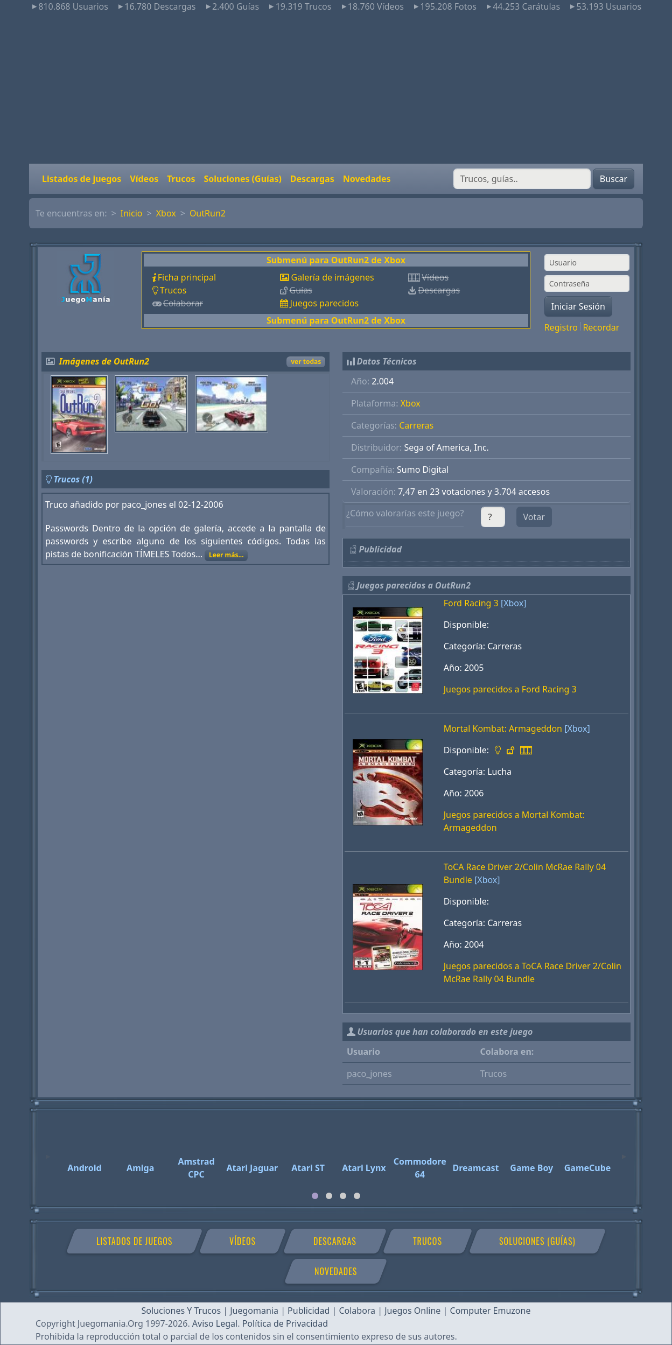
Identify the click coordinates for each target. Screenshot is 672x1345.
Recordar (601, 327)
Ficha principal (187, 277)
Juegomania (254, 1310)
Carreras (416, 425)
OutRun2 (208, 213)
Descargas (312, 179)
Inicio (132, 213)
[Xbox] (514, 603)
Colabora (357, 1310)
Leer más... (226, 554)
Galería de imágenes (332, 277)
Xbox (166, 213)
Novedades (367, 179)
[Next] (624, 1151)
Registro (561, 327)
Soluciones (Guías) (242, 179)
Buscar (613, 179)
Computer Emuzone (490, 1310)
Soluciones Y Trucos (181, 1310)
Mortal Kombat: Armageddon (503, 728)
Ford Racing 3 (471, 603)
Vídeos (144, 179)
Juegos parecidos (324, 303)
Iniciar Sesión (578, 306)
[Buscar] (522, 179)
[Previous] (48, 1151)
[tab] (315, 1196)
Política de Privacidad (285, 1323)
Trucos (181, 179)
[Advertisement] (336, 88)
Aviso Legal (214, 1323)
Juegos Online (412, 1310)
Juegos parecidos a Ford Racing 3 (510, 689)
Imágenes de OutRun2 (104, 361)
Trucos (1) (73, 479)
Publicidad (309, 1310)
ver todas (306, 361)
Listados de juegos (81, 179)
